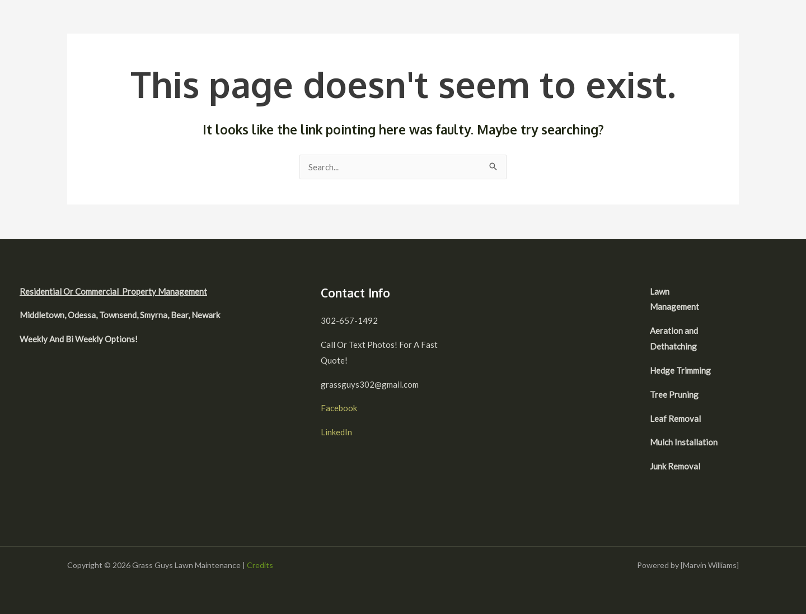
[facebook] (748, 292)
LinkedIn (336, 432)
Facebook (339, 408)
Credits (260, 565)
